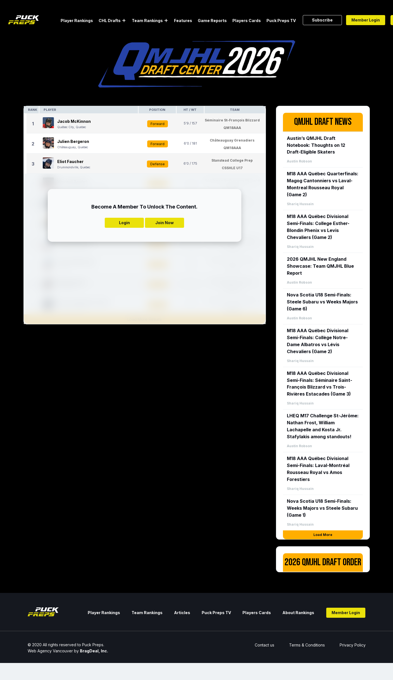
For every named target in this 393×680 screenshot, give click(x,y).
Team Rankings (147, 20)
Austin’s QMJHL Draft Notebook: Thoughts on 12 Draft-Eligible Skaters (316, 145)
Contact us (264, 645)
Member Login (365, 20)
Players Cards (246, 20)
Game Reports (212, 20)
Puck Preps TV (281, 20)
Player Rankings (77, 20)
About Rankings (298, 612)
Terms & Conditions (307, 645)
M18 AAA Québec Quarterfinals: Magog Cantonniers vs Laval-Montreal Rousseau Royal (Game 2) (322, 184)
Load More (322, 535)
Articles (182, 612)
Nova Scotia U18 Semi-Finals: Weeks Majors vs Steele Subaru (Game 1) (322, 508)
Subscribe (322, 20)
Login (124, 222)
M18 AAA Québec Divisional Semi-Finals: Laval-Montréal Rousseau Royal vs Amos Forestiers (318, 469)
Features (183, 20)
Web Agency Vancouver (50, 650)
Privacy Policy (353, 645)
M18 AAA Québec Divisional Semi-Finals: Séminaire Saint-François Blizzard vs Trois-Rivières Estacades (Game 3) (319, 383)
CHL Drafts (110, 20)
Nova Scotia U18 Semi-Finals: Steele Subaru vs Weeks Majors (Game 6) (322, 302)
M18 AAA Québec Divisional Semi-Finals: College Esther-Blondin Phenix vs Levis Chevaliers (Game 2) (318, 227)
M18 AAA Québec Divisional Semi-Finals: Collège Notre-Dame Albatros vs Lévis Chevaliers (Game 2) (317, 341)
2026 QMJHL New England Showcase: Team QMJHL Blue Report (320, 266)
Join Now (164, 222)
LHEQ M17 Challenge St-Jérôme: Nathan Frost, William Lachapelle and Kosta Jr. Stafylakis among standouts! (323, 426)
